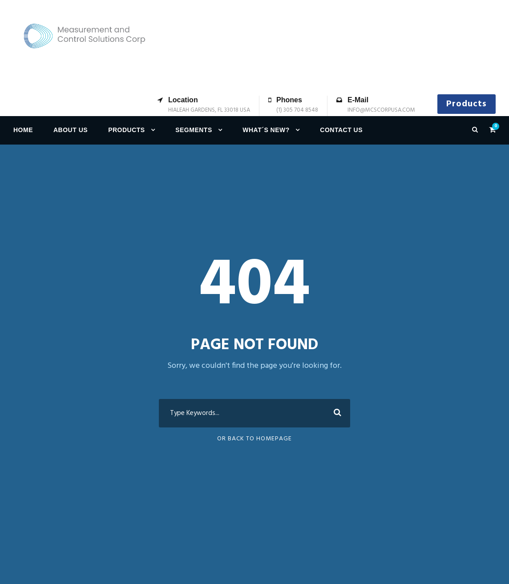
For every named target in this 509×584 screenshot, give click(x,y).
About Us (70, 129)
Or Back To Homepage (254, 439)
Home (23, 129)
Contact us (341, 129)
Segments (193, 129)
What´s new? (266, 129)
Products (466, 104)
